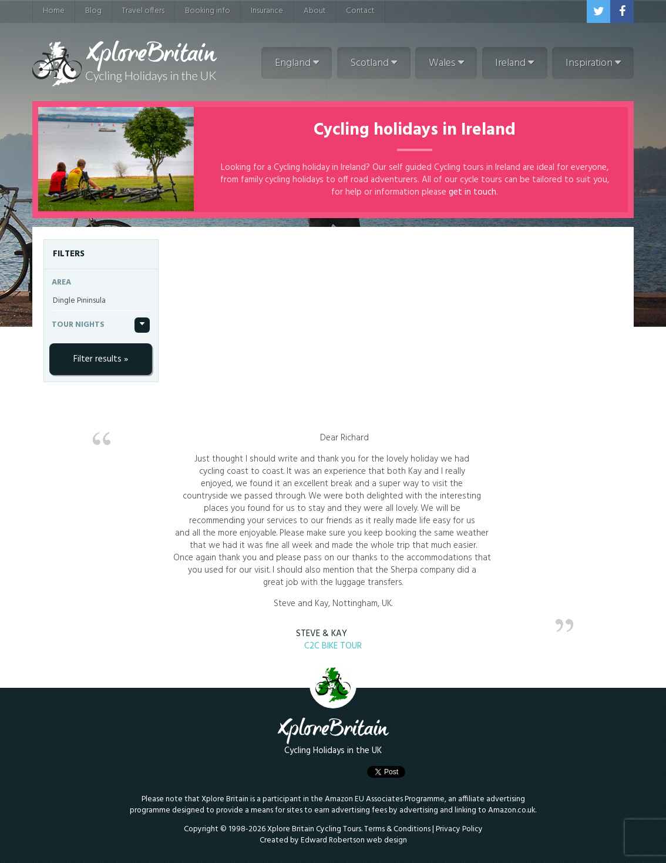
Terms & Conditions (397, 829)
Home (54, 11)
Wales (446, 63)
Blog (93, 11)
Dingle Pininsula (79, 301)
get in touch (472, 192)
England (297, 63)
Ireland (514, 63)
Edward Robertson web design (354, 840)
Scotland (373, 63)
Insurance (267, 11)
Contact (360, 11)
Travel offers (143, 11)
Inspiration (593, 63)
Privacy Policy (459, 829)
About (315, 11)
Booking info (207, 11)
